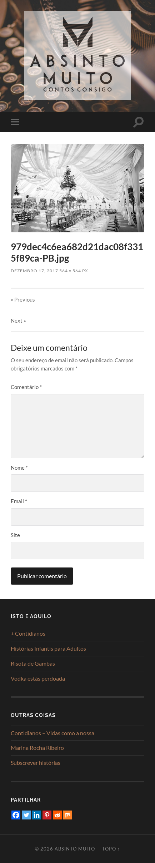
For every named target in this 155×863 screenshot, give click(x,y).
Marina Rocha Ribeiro (37, 747)
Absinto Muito (75, 849)
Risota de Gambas (33, 663)
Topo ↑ (111, 849)
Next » (18, 320)
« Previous (23, 299)
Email (19, 501)
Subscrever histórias (35, 762)
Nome (19, 467)
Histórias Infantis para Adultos (48, 648)
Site (15, 535)
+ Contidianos (28, 633)
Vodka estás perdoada (38, 678)
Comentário (26, 387)
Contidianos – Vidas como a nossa (52, 733)
